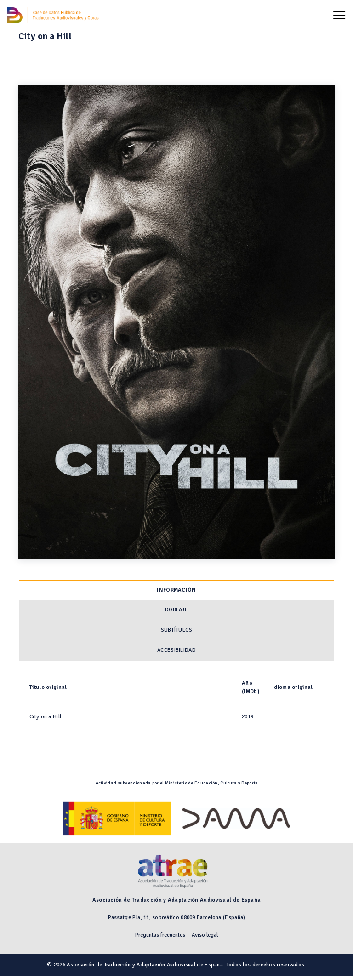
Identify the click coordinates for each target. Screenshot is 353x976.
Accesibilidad (176, 650)
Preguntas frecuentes (160, 934)
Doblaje (176, 609)
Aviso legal (205, 934)
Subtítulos (177, 629)
